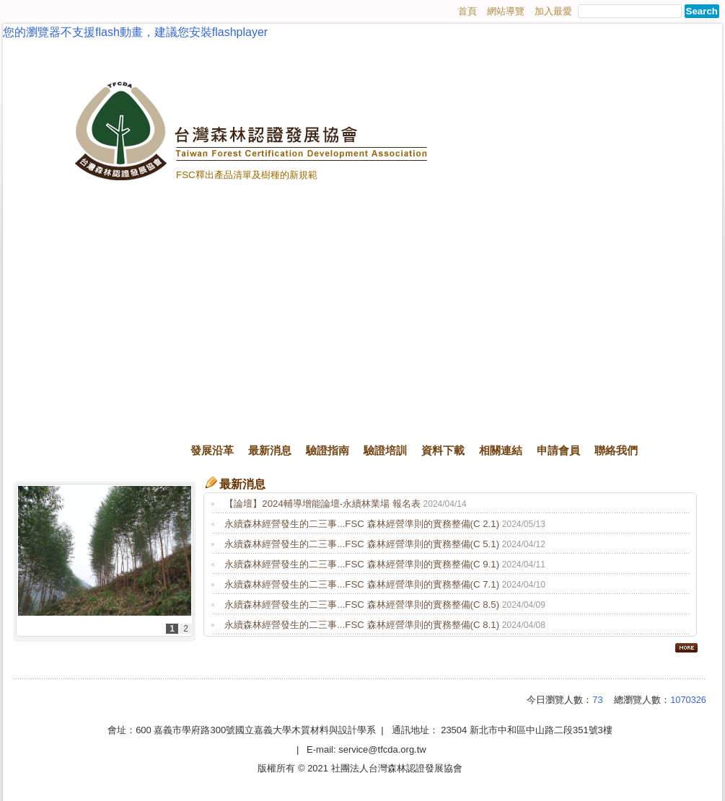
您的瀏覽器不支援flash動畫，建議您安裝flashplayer (135, 32)
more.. (686, 647)
